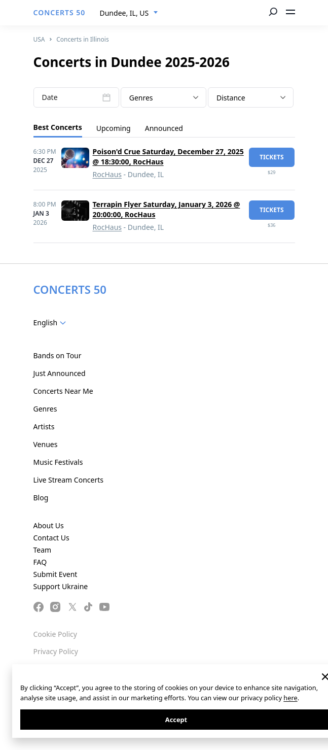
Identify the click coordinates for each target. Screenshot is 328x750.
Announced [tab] (164, 128)
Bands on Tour (57, 355)
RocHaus (107, 174)
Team (42, 550)
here (290, 697)
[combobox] (129, 13)
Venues (45, 444)
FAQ (40, 562)
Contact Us (51, 537)
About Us (48, 525)
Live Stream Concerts (68, 480)
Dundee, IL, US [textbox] (124, 13)
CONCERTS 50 (59, 12)
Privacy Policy (55, 651)
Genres (45, 409)
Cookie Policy (55, 634)
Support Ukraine (60, 586)
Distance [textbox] (230, 98)
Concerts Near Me (63, 391)
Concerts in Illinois (82, 39)
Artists (44, 426)
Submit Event (55, 574)
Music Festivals (58, 462)
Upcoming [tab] (113, 128)
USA (39, 39)
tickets (272, 157)
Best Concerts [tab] (57, 127)
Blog (41, 497)
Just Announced (59, 373)
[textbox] (163, 98)
